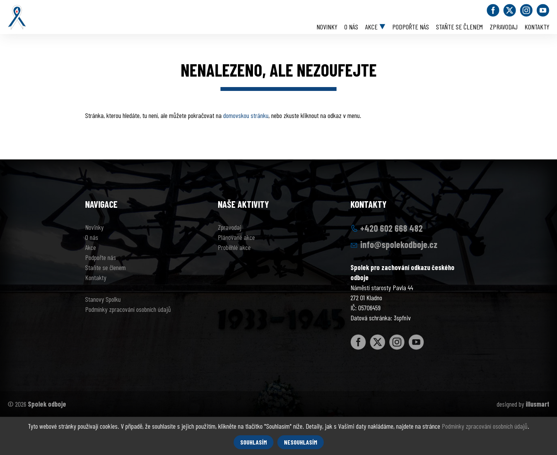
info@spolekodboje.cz (398, 244)
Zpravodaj (504, 26)
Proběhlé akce (234, 247)
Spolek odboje (47, 404)
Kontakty (537, 26)
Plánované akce (236, 237)
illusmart (537, 404)
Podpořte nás (410, 26)
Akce (371, 26)
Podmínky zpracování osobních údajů (128, 309)
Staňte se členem (459, 26)
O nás (351, 26)
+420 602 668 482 (391, 228)
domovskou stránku (245, 115)
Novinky (326, 26)
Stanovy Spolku (103, 299)
